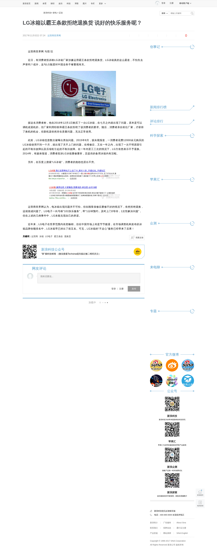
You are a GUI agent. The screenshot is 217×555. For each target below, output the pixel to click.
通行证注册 (181, 528)
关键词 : (27, 236)
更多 (102, 3)
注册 (172, 3)
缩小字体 (125, 36)
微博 (152, 36)
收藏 (143, 36)
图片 (85, 3)
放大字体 (134, 36)
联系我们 (154, 528)
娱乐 (61, 3)
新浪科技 (47, 13)
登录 (113, 289)
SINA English (182, 533)
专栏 (93, 3)
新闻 (36, 3)
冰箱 (41, 236)
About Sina (181, 522)
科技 (69, 3)
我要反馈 (139, 237)
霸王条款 (58, 236)
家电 (55, 13)
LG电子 (48, 236)
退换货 (67, 236)
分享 (171, 36)
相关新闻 (32, 302)
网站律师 (167, 533)
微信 (162, 36)
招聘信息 (167, 528)
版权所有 (180, 545)
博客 (77, 3)
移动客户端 (185, 3)
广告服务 (167, 522)
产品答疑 (154, 533)
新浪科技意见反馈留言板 (164, 511)
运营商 (34, 236)
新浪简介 (154, 522)
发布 (134, 289)
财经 (53, 3)
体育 (44, 3)
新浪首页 (26, 3)
